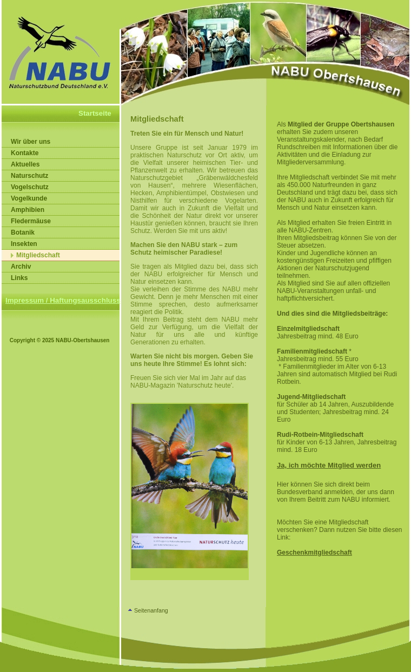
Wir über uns (30, 141)
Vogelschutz (30, 187)
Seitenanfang (151, 610)
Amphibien (27, 210)
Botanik (23, 232)
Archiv (21, 266)
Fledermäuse (31, 221)
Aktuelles (25, 164)
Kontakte (24, 153)
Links (19, 278)
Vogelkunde (29, 198)
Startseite (94, 113)
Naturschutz (29, 175)
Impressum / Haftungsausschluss (63, 300)
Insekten (24, 244)
